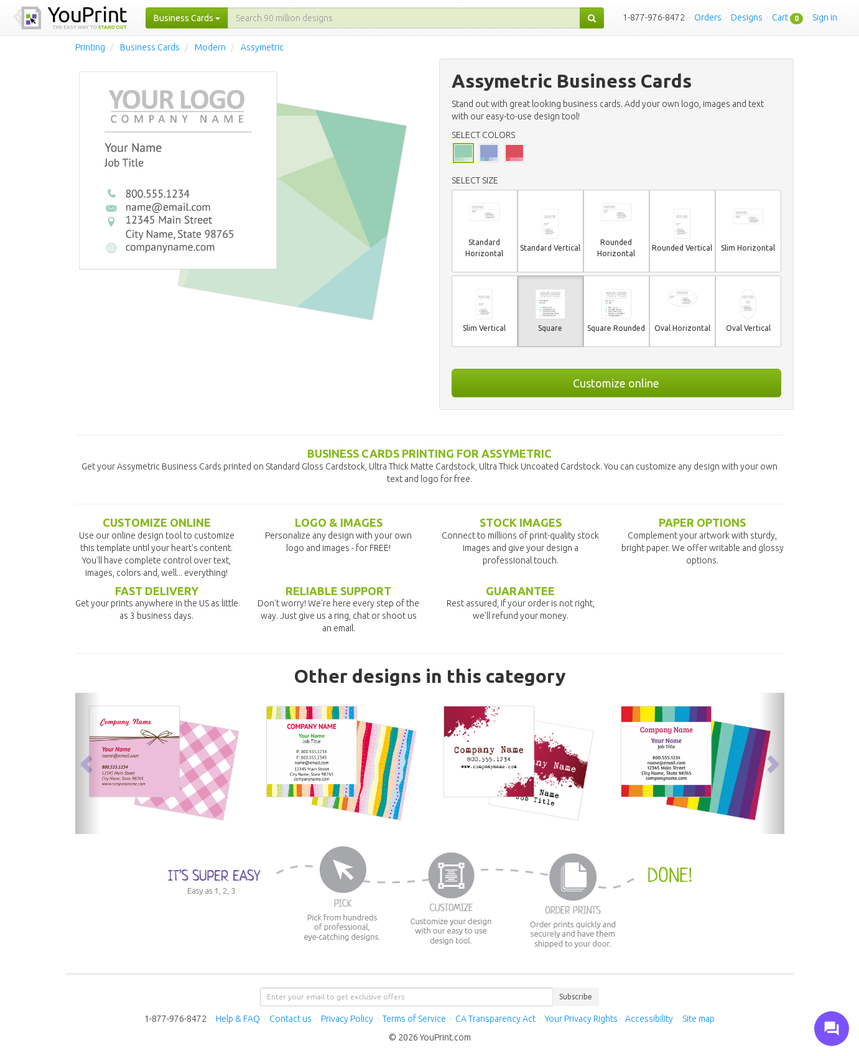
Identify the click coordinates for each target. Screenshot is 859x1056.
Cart (780, 17)
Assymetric (262, 47)
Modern (210, 47)
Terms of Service (414, 1019)
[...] (404, 18)
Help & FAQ (238, 1019)
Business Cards (150, 47)
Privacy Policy (347, 1019)
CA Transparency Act (495, 1019)
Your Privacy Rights (581, 1019)
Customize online (616, 383)
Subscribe (575, 997)
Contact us (290, 1019)
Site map (698, 1019)
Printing (90, 47)
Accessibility (649, 1019)
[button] (87, 763)
